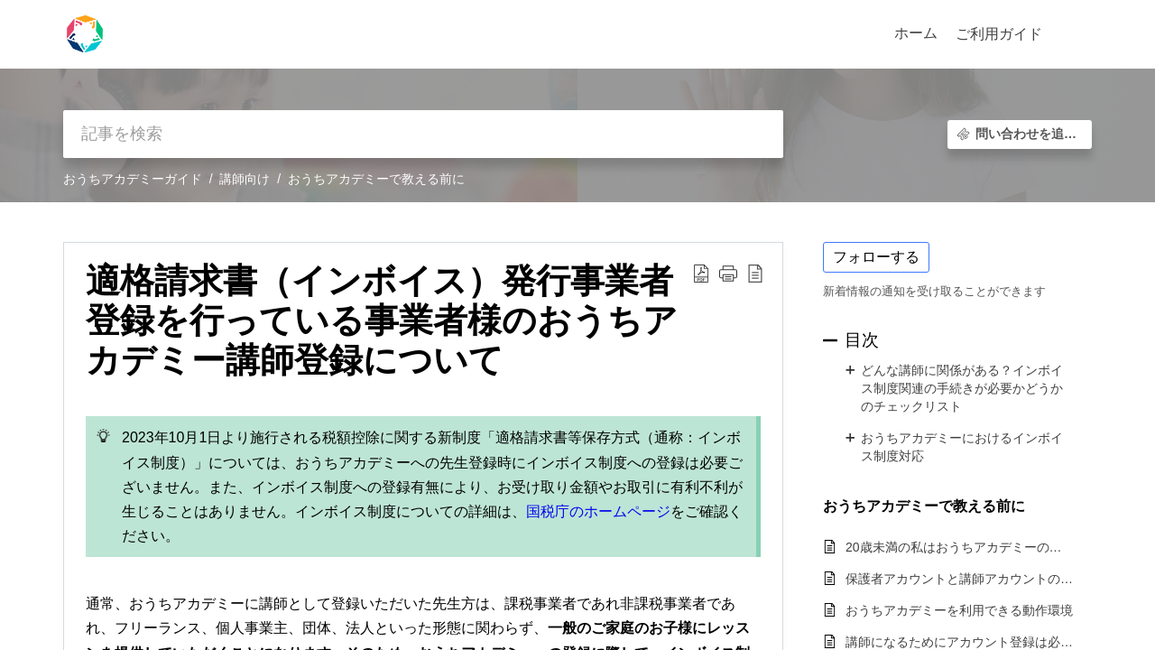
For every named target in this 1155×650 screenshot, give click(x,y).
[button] (1071, 34)
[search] (423, 134)
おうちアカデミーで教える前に (376, 179)
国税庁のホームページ (598, 511)
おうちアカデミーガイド (132, 179)
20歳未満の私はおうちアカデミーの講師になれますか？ (959, 547)
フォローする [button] (876, 257)
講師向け (244, 179)
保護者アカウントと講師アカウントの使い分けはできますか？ (959, 578)
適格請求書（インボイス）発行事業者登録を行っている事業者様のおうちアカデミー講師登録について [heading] (382, 320)
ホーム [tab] (916, 33)
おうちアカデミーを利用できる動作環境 (959, 610)
